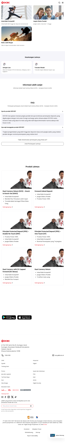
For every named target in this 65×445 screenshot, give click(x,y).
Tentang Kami (5, 366)
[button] (32, 111)
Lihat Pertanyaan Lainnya (32, 144)
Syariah (3, 363)
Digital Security (37, 383)
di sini (45, 424)
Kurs (2, 380)
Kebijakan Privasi (36, 429)
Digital (34, 363)
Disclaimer (27, 429)
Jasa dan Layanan (6, 374)
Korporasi (35, 360)
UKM (2, 360)
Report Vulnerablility (32, 436)
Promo (3, 371)
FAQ (34, 374)
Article (34, 380)
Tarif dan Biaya (5, 377)
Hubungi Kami (5, 394)
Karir (34, 377)
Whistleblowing (29, 432)
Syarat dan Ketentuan (39, 371)
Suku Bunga (4, 383)
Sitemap (38, 432)
